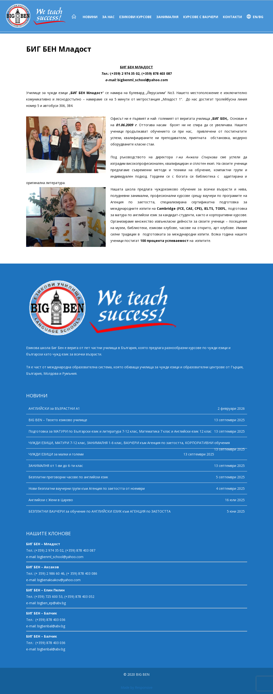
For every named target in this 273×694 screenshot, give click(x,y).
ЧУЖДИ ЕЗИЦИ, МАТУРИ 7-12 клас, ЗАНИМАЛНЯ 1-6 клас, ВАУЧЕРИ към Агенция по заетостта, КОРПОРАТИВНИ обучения (129, 442)
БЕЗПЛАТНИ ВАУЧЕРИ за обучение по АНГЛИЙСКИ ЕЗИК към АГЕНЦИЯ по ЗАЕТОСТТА (100, 511)
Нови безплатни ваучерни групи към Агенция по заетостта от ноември (87, 488)
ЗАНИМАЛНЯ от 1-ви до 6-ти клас (56, 465)
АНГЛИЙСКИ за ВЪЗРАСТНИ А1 (54, 408)
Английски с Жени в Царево (51, 500)
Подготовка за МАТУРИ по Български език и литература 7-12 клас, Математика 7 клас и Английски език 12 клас (120, 431)
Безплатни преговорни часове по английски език (68, 477)
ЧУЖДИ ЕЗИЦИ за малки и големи (56, 454)
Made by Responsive (137, 687)
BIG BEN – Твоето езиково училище (58, 420)
